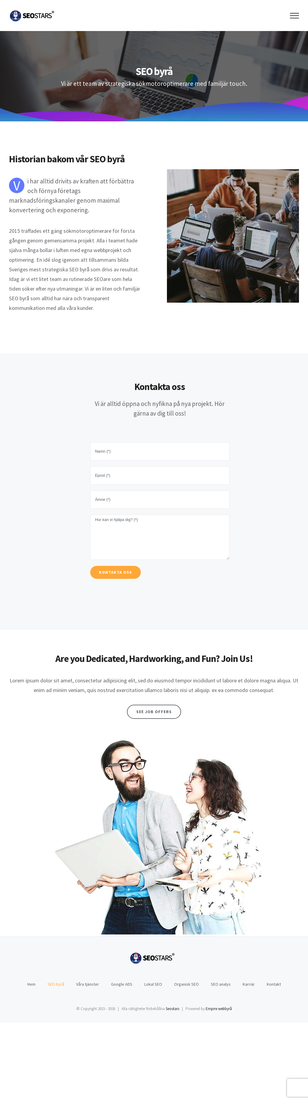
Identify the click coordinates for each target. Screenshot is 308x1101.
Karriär (249, 984)
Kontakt (274, 984)
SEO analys (221, 984)
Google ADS (121, 984)
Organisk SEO (186, 984)
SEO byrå (56, 984)
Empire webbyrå (219, 1008)
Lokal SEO (153, 984)
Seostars (172, 1008)
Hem (31, 984)
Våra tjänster (87, 984)
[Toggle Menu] (294, 15)
